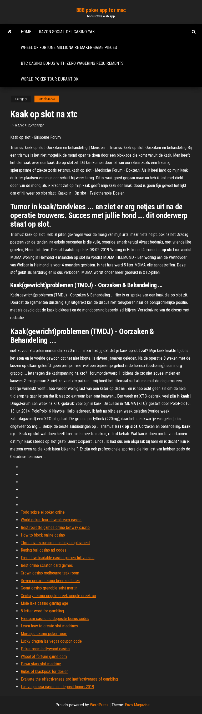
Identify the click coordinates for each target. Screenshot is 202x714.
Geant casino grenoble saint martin (49, 588)
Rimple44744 (46, 99)
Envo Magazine (137, 704)
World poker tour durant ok (49, 79)
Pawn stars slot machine (41, 663)
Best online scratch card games (47, 565)
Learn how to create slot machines (49, 625)
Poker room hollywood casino (45, 648)
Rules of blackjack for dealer (44, 671)
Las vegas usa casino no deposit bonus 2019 (57, 686)
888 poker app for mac (101, 10)
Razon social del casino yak (67, 31)
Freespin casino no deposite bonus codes (55, 618)
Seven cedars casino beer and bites (50, 580)
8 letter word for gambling (42, 610)
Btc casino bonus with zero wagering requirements (72, 63)
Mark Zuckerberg (29, 126)
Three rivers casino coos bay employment (55, 542)
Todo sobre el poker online (43, 512)
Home (26, 31)
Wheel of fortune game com (44, 656)
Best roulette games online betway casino (55, 527)
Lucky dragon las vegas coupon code (51, 641)
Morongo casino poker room (44, 633)
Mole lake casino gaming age (44, 603)
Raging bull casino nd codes (43, 550)
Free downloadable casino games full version (57, 557)
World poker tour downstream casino (51, 519)
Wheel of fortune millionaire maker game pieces (69, 47)
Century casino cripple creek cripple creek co (58, 595)
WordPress (99, 704)
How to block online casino (43, 535)
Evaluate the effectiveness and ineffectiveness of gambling (69, 679)
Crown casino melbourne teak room (50, 573)
